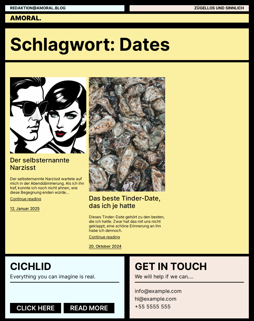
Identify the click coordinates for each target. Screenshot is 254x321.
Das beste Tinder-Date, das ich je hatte (125, 202)
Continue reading (25, 199)
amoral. (25, 18)
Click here (35, 308)
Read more (89, 308)
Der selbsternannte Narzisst (39, 164)
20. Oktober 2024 (105, 246)
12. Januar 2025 (24, 208)
